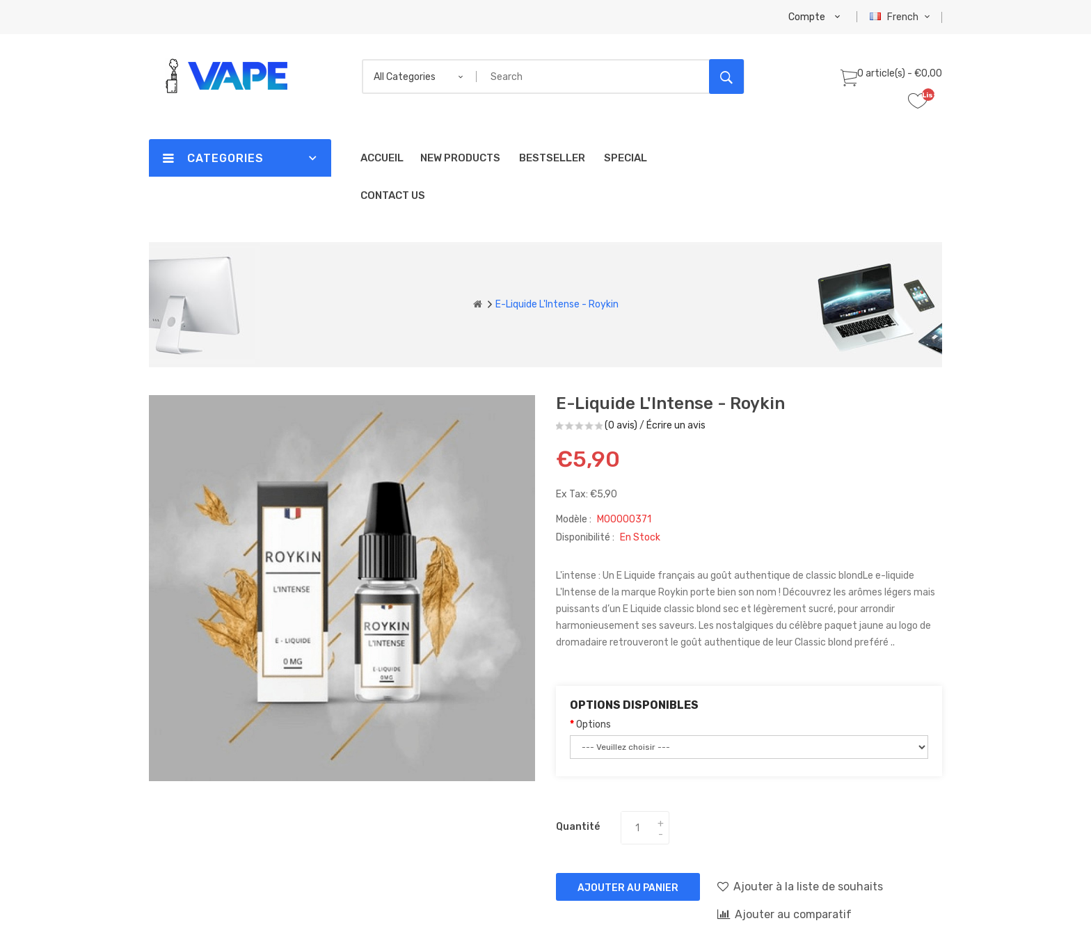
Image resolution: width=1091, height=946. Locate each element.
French (901, 17)
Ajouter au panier (628, 888)
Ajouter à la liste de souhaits (800, 886)
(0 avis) (621, 425)
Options (593, 724)
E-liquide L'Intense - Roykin (557, 304)
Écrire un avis (676, 425)
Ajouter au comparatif (784, 914)
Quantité (578, 827)
